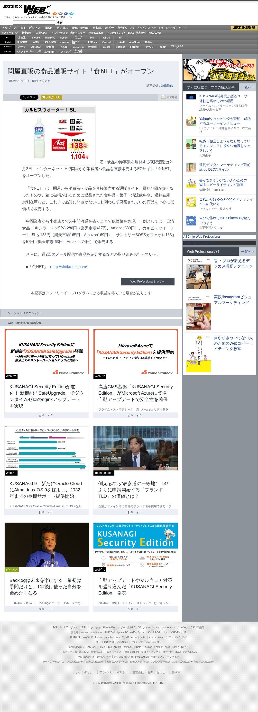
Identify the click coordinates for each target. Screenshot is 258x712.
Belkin (148, 42)
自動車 (97, 27)
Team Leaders (131, 652)
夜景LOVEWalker (139, 661)
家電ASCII (41, 32)
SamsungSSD (75, 42)
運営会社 (138, 672)
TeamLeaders (96, 32)
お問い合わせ (156, 672)
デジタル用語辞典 (123, 656)
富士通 (22, 37)
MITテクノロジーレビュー (165, 656)
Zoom (163, 47)
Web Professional (37, 10)
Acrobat (36, 47)
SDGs (131, 32)
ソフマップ (64, 51)
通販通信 (167, 85)
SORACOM (114, 647)
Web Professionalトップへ (147, 281)
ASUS (106, 37)
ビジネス (34, 27)
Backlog (120, 47)
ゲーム (183, 28)
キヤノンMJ (36, 51)
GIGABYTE (64, 42)
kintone (50, 47)
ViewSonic (135, 42)
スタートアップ (166, 28)
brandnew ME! (78, 51)
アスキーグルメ (59, 32)
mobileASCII (142, 656)
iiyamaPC (50, 37)
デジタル (62, 27)
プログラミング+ (116, 32)
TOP (55, 627)
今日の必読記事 (86, 656)
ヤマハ (149, 47)
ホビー (109, 27)
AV (132, 27)
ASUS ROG (50, 42)
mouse (36, 37)
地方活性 (141, 32)
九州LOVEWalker (160, 661)
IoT (23, 27)
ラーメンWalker (51, 661)
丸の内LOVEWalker (182, 661)
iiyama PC (122, 632)
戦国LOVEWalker (204, 661)
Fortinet (134, 47)
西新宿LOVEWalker (117, 661)
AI (15, 27)
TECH (48, 27)
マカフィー (22, 51)
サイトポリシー (85, 672)
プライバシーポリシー (114, 672)
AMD (36, 42)
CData (106, 47)
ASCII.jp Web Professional (202, 236)
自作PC (122, 27)
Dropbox (92, 47)
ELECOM (22, 42)
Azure (64, 47)
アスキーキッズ (9, 32)
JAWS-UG (87, 637)
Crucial (106, 42)
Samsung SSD (77, 647)
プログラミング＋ (151, 652)
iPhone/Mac (80, 27)
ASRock (92, 42)
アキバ (141, 27)
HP (120, 37)
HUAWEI (121, 42)
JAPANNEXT (50, 51)
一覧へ (246, 87)
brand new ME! (153, 642)
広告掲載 (174, 672)
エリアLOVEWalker (72, 661)
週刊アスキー (77, 32)
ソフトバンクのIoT (177, 47)
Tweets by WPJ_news (198, 243)
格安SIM (26, 32)
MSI (92, 37)
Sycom (64, 37)
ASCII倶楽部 (244, 28)
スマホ (151, 27)
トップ (6, 27)
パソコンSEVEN (78, 37)
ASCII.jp (12, 7)
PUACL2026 (155, 32)
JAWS (21, 47)
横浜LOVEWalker (94, 661)
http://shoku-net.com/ (69, 267)
